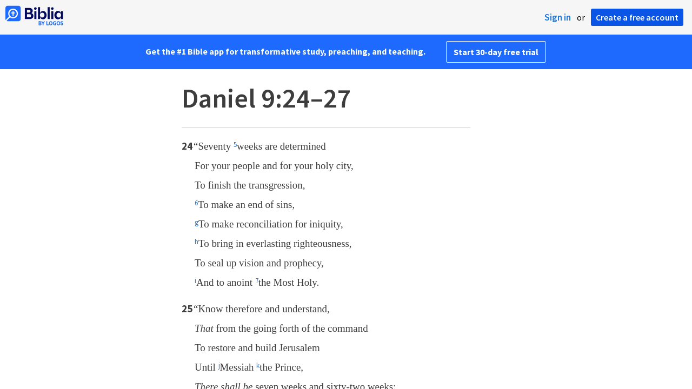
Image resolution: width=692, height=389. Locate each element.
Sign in (557, 17)
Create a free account (637, 17)
